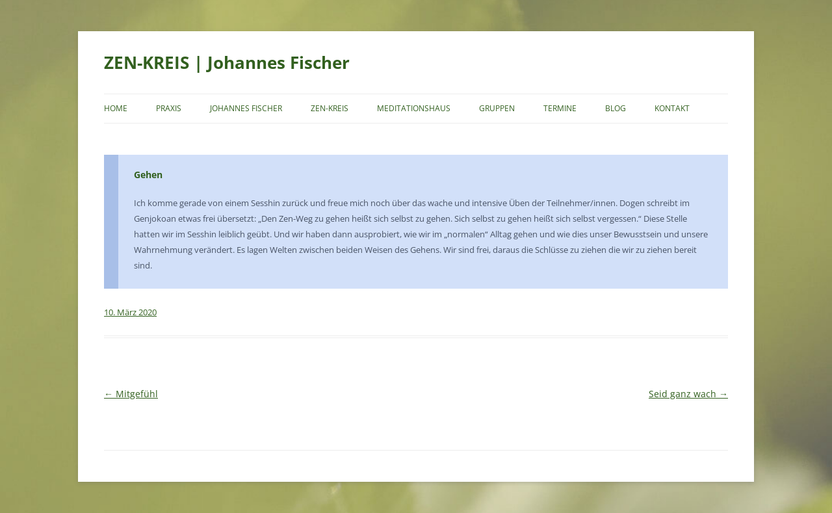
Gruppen (497, 108)
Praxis (168, 108)
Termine (560, 108)
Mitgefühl (131, 394)
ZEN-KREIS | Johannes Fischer (227, 62)
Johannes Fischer (246, 108)
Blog (615, 108)
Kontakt (672, 108)
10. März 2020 (130, 312)
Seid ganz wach (688, 394)
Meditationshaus (413, 108)
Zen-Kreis (329, 108)
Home (115, 108)
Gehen (148, 174)
